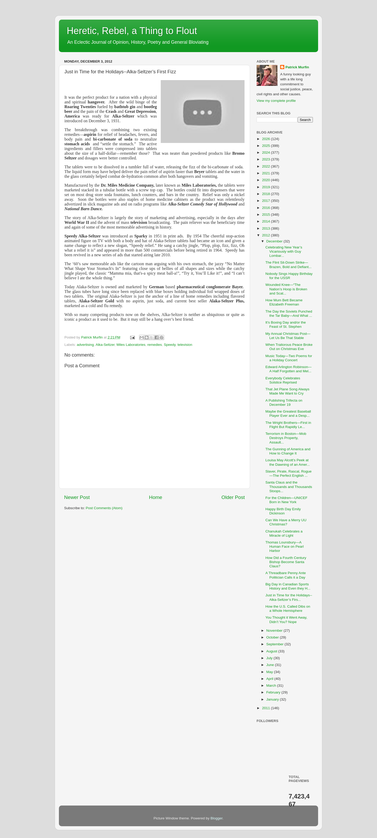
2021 (266, 173)
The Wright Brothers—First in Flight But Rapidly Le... (288, 425)
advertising (85, 345)
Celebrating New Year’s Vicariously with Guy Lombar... (283, 251)
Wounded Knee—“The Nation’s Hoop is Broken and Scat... (286, 289)
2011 (266, 708)
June (270, 665)
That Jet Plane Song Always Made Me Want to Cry (287, 391)
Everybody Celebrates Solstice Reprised (282, 380)
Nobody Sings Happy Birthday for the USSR (289, 276)
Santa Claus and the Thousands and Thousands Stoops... (288, 486)
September (275, 644)
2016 (266, 208)
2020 (266, 180)
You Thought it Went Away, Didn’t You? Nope (286, 619)
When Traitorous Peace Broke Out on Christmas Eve (289, 347)
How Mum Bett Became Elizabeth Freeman (284, 302)
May (270, 672)
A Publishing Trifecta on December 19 (283, 402)
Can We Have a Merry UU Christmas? (286, 522)
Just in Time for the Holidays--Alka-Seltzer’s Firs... (288, 597)
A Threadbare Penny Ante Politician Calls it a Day (285, 575)
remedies (154, 345)
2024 (266, 152)
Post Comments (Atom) (104, 508)
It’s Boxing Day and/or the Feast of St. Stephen (285, 324)
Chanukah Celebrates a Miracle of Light (284, 533)
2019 (266, 187)
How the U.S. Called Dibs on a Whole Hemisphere (287, 608)
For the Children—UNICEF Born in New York (286, 500)
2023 (266, 159)
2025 (266, 146)
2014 (266, 221)
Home (155, 497)
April (270, 679)
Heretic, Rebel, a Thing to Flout (132, 30)
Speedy (170, 345)
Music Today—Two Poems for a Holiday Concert (288, 358)
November (275, 630)
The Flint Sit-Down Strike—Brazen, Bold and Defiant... (288, 264)
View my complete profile (276, 101)
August (272, 651)
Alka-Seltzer (105, 345)
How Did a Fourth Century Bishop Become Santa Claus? (285, 562)
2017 (266, 201)
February (273, 692)
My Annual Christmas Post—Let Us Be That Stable (288, 336)
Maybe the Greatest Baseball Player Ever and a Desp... (288, 413)
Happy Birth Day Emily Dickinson (283, 511)
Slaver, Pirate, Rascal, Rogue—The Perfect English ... (288, 473)
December (275, 241)
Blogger (216, 818)
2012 (266, 235)
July (270, 658)
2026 (266, 139)
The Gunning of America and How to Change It (288, 451)
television (185, 345)
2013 (266, 228)
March (271, 685)
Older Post (233, 497)
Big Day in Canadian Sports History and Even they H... (288, 586)
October (273, 637)
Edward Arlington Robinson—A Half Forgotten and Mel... (288, 369)
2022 (266, 166)
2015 (266, 215)
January (273, 699)
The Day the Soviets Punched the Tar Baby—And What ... (288, 313)
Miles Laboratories (131, 345)
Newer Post (77, 497)
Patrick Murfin (297, 67)
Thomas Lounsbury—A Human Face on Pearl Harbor (284, 546)
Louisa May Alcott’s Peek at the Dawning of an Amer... (287, 462)
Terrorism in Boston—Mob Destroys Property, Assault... (285, 438)
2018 (266, 194)
